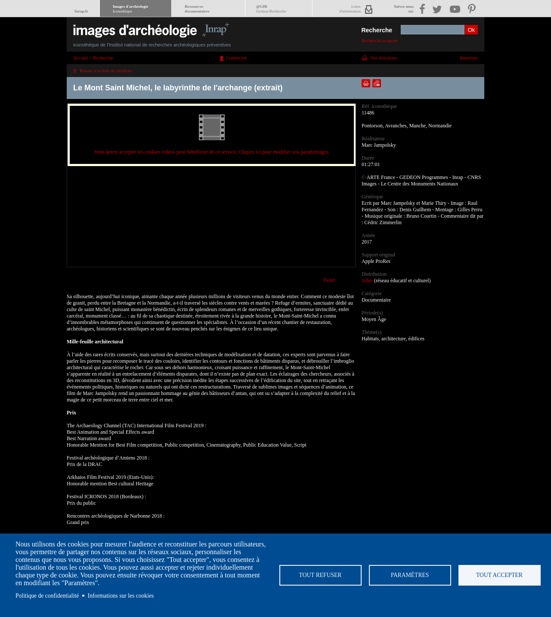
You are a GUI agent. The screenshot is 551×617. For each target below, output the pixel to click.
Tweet (329, 280)
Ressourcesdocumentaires (197, 8)
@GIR (271, 8)
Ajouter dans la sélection (366, 83)
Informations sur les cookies (121, 595)
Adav (367, 281)
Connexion (236, 57)
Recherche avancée (379, 40)
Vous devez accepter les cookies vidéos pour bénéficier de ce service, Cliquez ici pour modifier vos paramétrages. (211, 152)
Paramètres (410, 575)
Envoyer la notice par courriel (376, 83)
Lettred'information (350, 8)
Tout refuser (320, 575)
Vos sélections (383, 57)
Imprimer (469, 57)
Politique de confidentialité (47, 595)
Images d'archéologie (130, 8)
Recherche (376, 30)
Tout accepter (499, 575)
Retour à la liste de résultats (106, 70)
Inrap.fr (81, 11)
